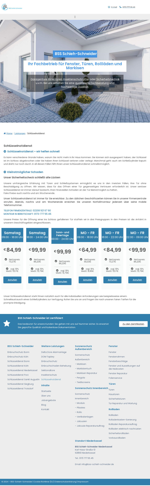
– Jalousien (81, 421)
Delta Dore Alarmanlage (54, 352)
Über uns (46, 395)
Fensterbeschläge (118, 361)
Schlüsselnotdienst (51, 379)
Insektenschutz (49, 374)
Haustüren (114, 394)
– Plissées (80, 407)
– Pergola (80, 377)
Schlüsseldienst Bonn (18, 361)
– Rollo (78, 412)
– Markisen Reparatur (86, 373)
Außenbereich (82, 359)
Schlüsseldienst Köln (18, 365)
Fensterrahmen (117, 356)
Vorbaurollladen (117, 437)
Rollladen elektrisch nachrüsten (125, 428)
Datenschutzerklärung (65, 481)
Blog (43, 404)
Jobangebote (48, 400)
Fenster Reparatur (118, 373)
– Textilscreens (82, 382)
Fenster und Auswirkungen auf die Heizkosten (124, 367)
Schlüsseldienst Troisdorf (20, 388)
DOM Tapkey (47, 356)
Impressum (83, 481)
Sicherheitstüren (117, 398)
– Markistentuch (83, 368)
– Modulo (80, 403)
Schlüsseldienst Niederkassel (22, 370)
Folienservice (115, 377)
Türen (111, 389)
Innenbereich (82, 398)
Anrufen (12, 280)
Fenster (112, 352)
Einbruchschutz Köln (17, 356)
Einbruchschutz (49, 361)
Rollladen (113, 415)
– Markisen (80, 364)
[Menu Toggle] (74, 16)
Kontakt (45, 409)
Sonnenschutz (82, 354)
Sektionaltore (48, 370)
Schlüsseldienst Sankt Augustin (23, 379)
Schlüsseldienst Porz (18, 374)
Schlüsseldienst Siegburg (20, 384)
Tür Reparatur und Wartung (123, 403)
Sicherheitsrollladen (119, 433)
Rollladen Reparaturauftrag (123, 424)
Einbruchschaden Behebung (56, 365)
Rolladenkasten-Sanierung (122, 419)
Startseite (46, 391)
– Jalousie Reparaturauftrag (89, 425)
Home (8, 133)
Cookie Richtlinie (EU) (44, 481)
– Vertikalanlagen (84, 416)
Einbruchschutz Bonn (18, 352)
